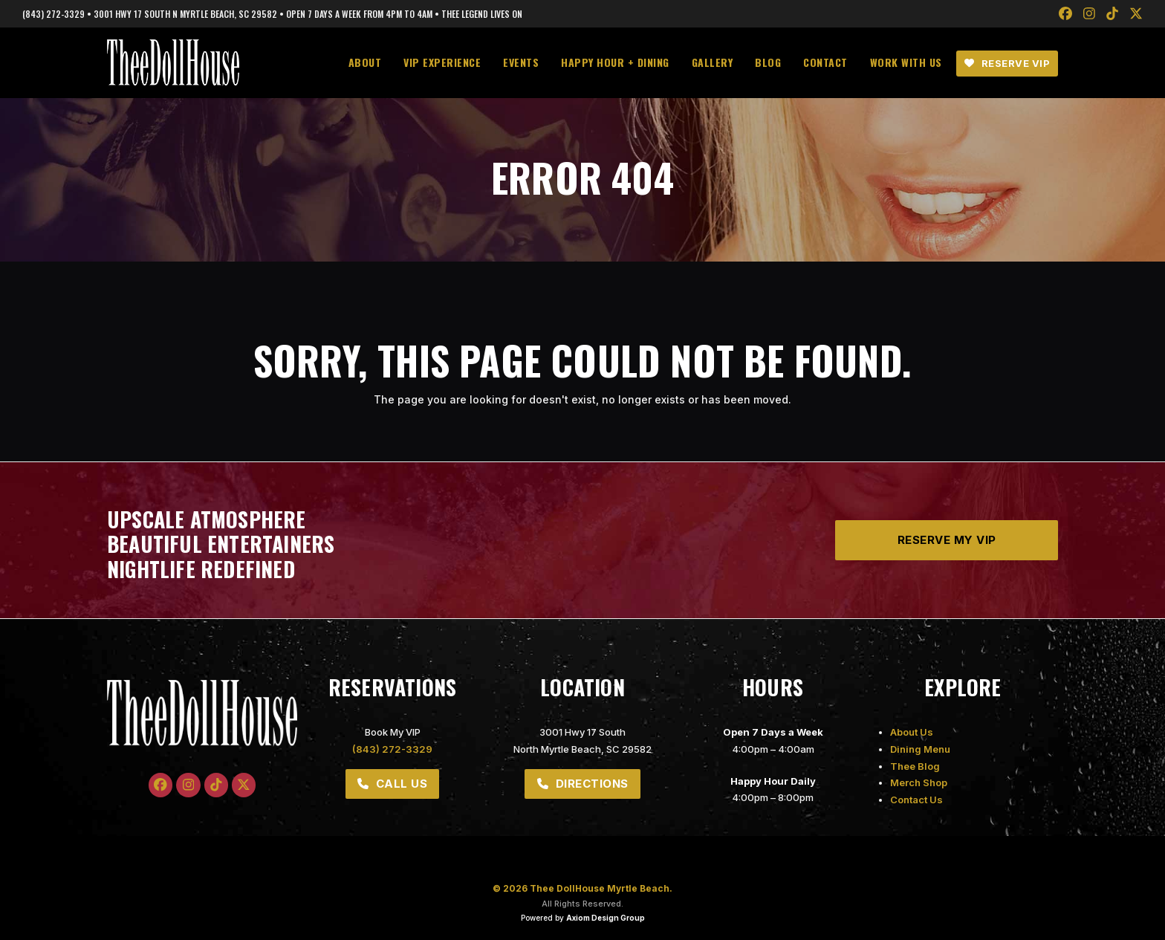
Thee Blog (915, 766)
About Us (911, 732)
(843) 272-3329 (392, 749)
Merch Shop (918, 782)
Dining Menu (920, 749)
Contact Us (916, 800)
